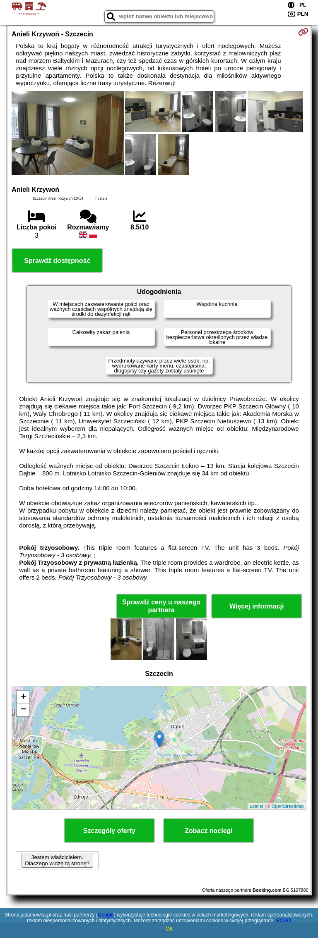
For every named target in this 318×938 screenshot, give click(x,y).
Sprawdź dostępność (57, 260)
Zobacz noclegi (209, 830)
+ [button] (23, 697)
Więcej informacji (256, 606)
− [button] (23, 710)
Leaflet (256, 806)
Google (106, 915)
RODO (283, 921)
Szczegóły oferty (109, 830)
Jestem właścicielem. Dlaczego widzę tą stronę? (57, 860)
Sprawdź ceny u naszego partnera (161, 606)
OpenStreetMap (288, 806)
